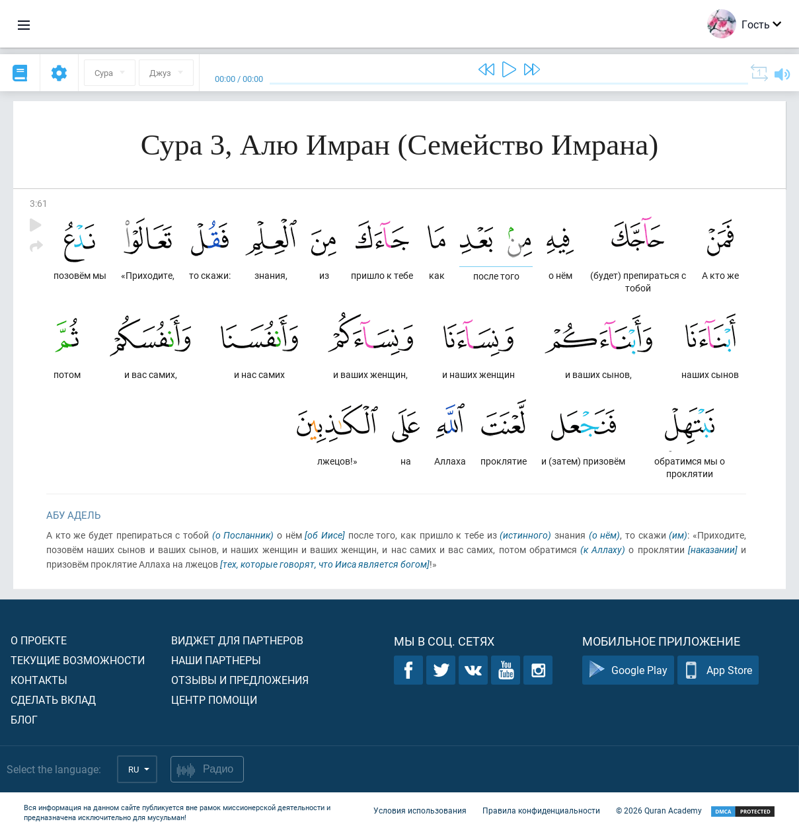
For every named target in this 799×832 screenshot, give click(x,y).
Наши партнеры (216, 660)
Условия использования (420, 811)
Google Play (628, 670)
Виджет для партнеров (237, 640)
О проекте (39, 640)
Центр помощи (214, 699)
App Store (718, 670)
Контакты (39, 680)
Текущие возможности (78, 660)
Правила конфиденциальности (541, 811)
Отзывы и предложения (240, 680)
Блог (24, 719)
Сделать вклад (53, 699)
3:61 (39, 203)
